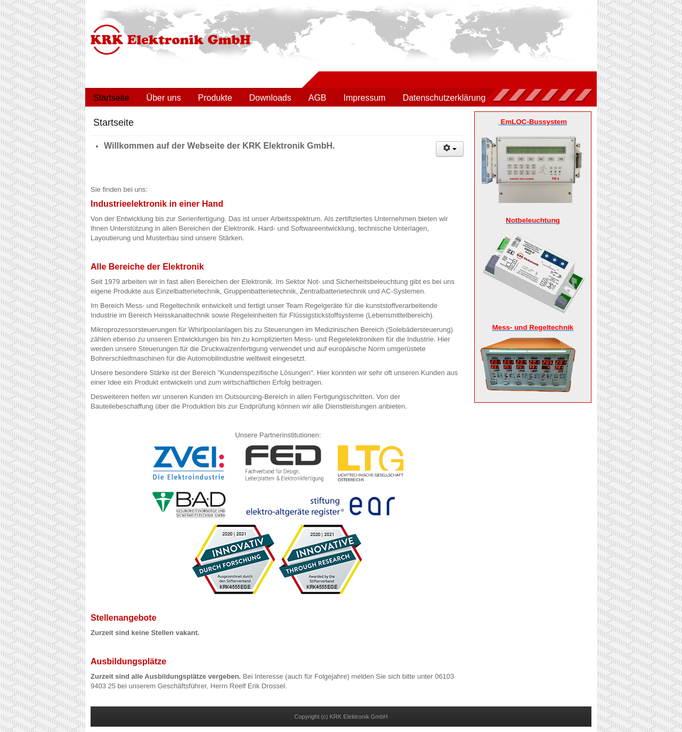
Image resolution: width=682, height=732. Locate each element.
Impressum (365, 97)
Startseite (111, 97)
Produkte (215, 97)
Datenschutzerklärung (444, 97)
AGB (317, 97)
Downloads (270, 97)
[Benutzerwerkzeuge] (450, 149)
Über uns (164, 97)
